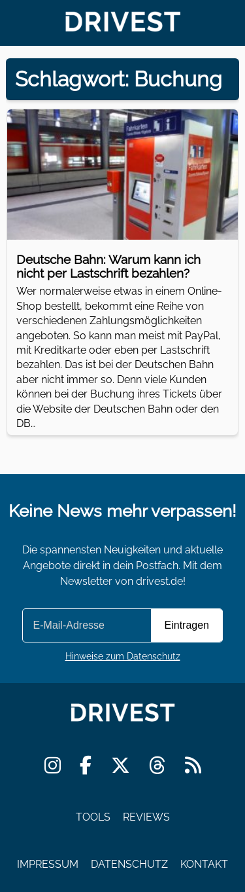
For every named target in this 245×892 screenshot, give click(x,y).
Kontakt (204, 863)
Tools (93, 817)
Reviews (146, 817)
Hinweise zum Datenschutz (122, 655)
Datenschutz (129, 863)
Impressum (47, 863)
